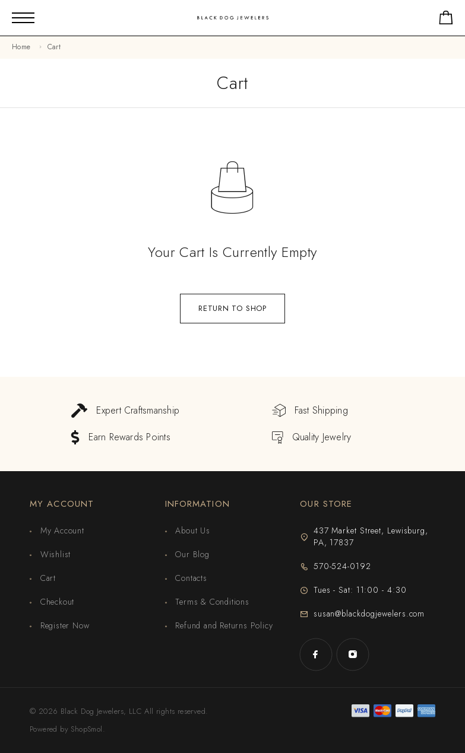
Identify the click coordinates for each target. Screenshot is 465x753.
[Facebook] (316, 654)
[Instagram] (352, 654)
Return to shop (232, 308)
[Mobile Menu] (23, 18)
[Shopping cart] (446, 19)
